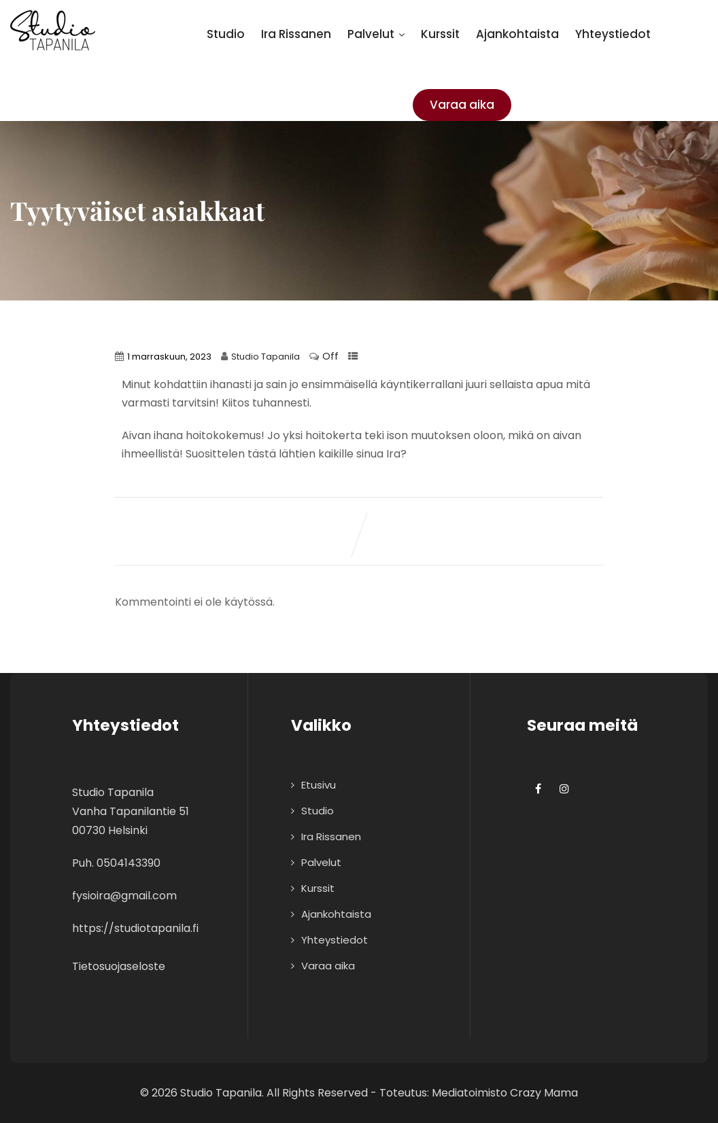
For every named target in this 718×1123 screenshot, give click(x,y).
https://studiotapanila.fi (135, 928)
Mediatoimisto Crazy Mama (505, 1093)
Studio (226, 34)
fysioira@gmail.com (124, 895)
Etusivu (318, 785)
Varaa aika (462, 105)
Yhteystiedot (613, 34)
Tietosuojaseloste (118, 966)
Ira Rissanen (296, 34)
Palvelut (376, 34)
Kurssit (440, 34)
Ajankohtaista (517, 34)
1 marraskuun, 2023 (169, 356)
